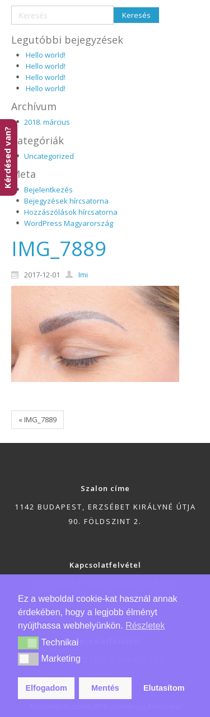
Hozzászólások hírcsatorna (71, 212)
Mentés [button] (105, 687)
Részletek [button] (145, 625)
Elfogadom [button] (46, 687)
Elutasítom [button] (164, 687)
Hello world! (46, 55)
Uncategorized (49, 156)
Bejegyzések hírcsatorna (66, 201)
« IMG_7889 (37, 419)
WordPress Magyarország (68, 223)
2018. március (47, 122)
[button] (28, 642)
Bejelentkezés (48, 190)
